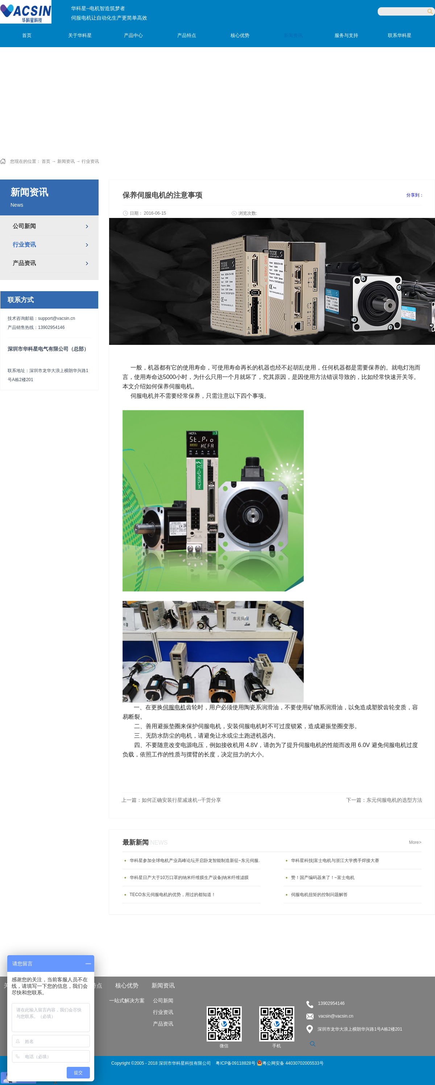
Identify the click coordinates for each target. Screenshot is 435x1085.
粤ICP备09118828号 (236, 1063)
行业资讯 (90, 161)
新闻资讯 (66, 161)
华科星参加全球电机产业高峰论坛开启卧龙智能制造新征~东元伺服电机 (197, 860)
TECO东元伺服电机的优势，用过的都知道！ (173, 894)
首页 (27, 35)
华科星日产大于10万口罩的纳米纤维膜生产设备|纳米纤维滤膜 (189, 877)
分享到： (415, 195)
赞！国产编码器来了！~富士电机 (323, 877)
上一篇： (171, 800)
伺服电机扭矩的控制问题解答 (319, 894)
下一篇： (384, 800)
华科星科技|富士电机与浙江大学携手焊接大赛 (335, 860)
